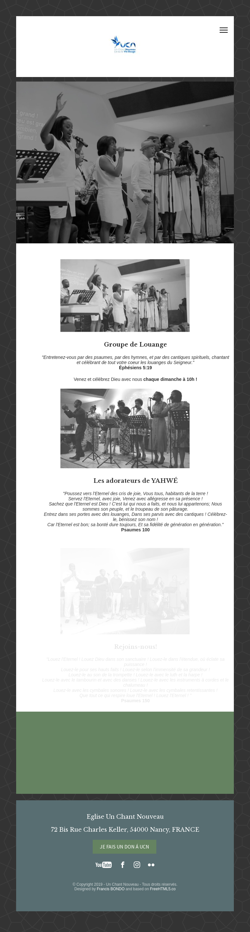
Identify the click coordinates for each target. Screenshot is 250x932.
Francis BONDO (111, 889)
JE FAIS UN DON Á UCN (124, 846)
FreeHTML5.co (162, 889)
